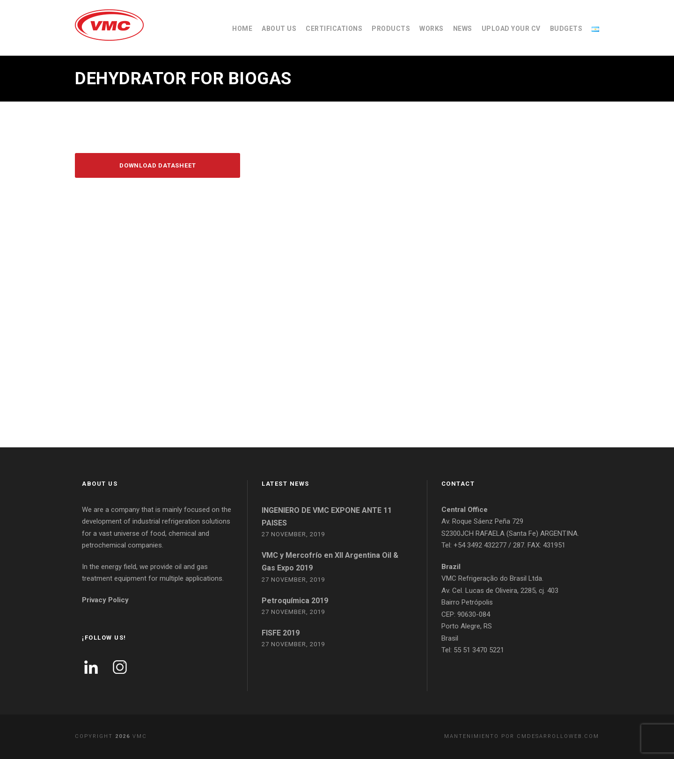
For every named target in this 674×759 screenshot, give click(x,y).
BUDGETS (566, 28)
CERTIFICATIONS (334, 28)
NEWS (462, 28)
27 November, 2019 (293, 534)
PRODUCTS (391, 28)
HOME (242, 28)
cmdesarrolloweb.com (558, 736)
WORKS (431, 28)
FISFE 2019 (281, 632)
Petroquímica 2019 (295, 600)
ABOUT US (279, 28)
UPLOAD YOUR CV (511, 28)
